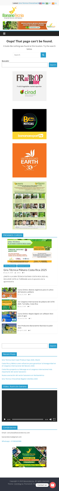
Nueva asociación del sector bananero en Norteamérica (23, 375)
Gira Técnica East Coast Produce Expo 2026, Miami (21, 360)
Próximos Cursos (23, 266)
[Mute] (50, 419)
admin (19, 273)
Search (53, 65)
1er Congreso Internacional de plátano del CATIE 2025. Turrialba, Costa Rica (36, 303)
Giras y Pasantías (10, 266)
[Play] (5, 419)
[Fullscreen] (54, 419)
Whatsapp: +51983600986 (11, 441)
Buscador (5, 61)
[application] (29, 406)
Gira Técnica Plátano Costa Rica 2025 (25, 270)
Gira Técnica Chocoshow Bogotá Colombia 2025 (20, 379)
